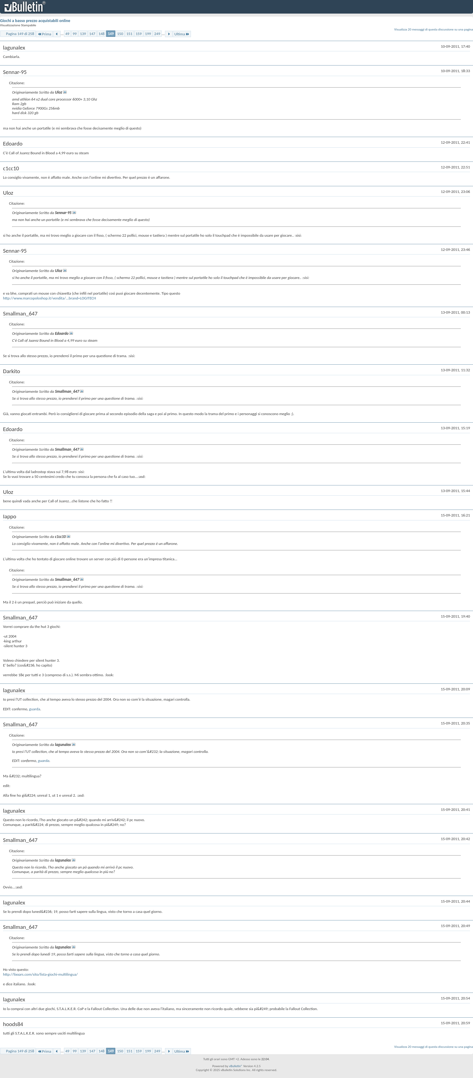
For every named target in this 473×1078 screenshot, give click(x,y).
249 (157, 33)
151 (129, 33)
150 (120, 33)
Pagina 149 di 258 (20, 33)
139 (83, 33)
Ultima (181, 34)
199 (148, 33)
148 (102, 33)
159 (139, 33)
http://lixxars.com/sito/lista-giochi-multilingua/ (40, 974)
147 (92, 33)
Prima (44, 34)
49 (67, 33)
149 (111, 33)
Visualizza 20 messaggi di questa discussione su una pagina (433, 29)
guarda (34, 709)
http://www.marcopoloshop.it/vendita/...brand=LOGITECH (49, 298)
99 (75, 33)
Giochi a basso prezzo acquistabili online (35, 20)
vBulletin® (236, 1066)
